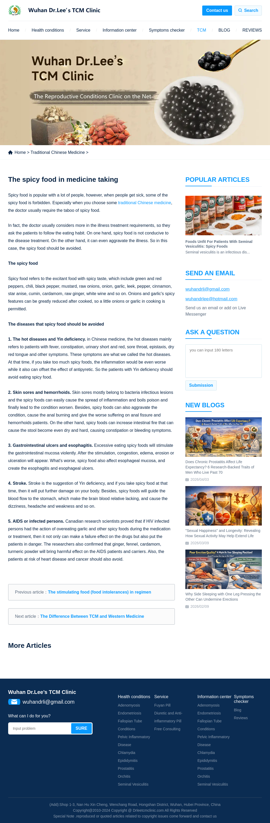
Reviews (241, 718)
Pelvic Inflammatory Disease (134, 741)
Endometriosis (129, 713)
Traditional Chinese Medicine (58, 152)
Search (251, 10)
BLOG (224, 30)
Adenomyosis (129, 705)
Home (14, 30)
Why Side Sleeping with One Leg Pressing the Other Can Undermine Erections (223, 596)
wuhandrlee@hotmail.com (211, 298)
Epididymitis (128, 760)
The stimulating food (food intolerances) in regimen (99, 592)
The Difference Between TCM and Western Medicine (92, 616)
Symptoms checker (167, 30)
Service (83, 30)
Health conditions (48, 30)
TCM (201, 30)
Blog (237, 710)
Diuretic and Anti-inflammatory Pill (168, 717)
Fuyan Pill (162, 705)
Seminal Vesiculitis (133, 784)
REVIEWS (252, 30)
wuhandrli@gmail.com (207, 289)
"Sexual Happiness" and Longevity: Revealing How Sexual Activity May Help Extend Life (222, 533)
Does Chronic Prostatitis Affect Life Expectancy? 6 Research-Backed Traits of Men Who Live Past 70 (219, 467)
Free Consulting (167, 729)
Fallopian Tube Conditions (130, 725)
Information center (120, 30)
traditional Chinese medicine (144, 202)
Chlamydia (126, 753)
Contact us (217, 10)
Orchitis (124, 776)
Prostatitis (126, 768)
